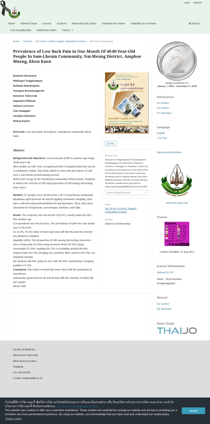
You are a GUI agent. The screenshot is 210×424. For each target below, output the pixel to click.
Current (46, 23)
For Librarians (164, 112)
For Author (163, 303)
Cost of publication (20, 30)
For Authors (163, 107)
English (161, 133)
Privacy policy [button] (13, 418)
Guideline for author (113, 23)
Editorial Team (28, 23)
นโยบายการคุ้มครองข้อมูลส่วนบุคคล (76, 406)
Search (194, 23)
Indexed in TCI (165, 272)
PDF (112, 143)
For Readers (163, 102)
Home (16, 41)
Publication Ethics (47, 30)
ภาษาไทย (162, 138)
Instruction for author (84, 23)
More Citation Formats (119, 192)
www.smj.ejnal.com (177, 202)
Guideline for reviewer (143, 23)
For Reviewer (164, 308)
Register (197, 2)
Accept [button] (193, 410)
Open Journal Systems (169, 152)
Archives (62, 23)
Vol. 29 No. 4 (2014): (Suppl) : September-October (61, 41)
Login (187, 2)
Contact (66, 30)
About (11, 23)
